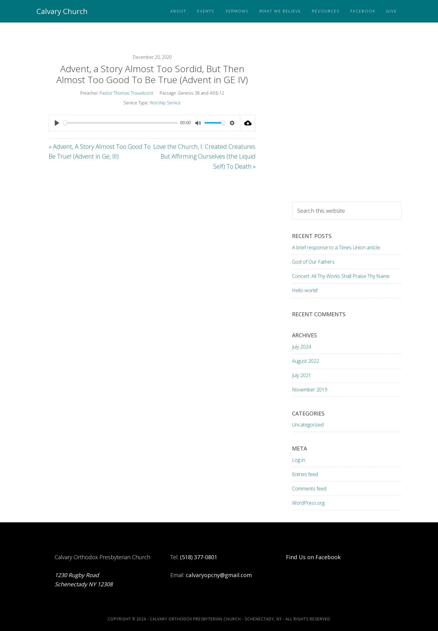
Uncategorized (308, 424)
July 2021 (301, 375)
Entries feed (305, 474)
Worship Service (165, 103)
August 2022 (305, 361)
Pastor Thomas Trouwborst (126, 93)
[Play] (57, 123)
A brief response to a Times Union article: (337, 247)
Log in (298, 460)
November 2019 (309, 389)
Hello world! (305, 290)
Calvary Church (62, 11)
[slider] (120, 123)
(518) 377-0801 (198, 557)
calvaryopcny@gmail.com (219, 575)
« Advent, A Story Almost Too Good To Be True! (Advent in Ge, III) (100, 151)
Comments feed (309, 488)
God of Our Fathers (313, 261)
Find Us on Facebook (313, 557)
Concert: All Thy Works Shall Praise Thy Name (341, 276)
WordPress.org (308, 503)
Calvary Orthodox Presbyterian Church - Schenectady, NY (216, 619)
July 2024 (301, 346)
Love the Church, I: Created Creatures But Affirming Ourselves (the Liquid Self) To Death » (204, 156)
